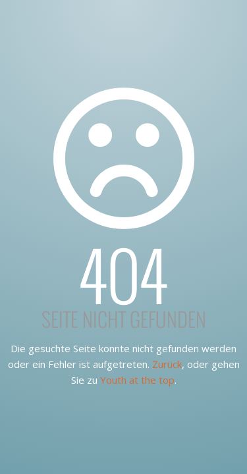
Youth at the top (137, 379)
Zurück (167, 364)
